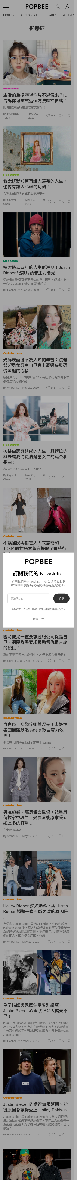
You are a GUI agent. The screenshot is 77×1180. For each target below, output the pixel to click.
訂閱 (61, 598)
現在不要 (38, 619)
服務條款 (47, 609)
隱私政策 (58, 609)
